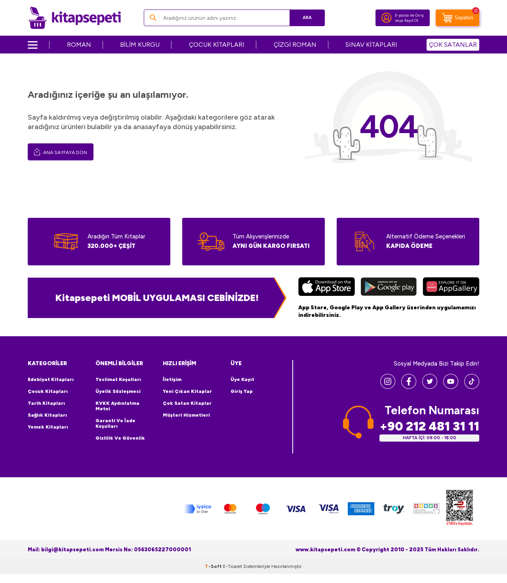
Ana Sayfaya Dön (60, 151)
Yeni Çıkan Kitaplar (187, 391)
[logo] (75, 18)
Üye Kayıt (242, 379)
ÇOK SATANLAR (453, 44)
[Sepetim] (457, 18)
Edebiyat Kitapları (51, 379)
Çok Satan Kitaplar (187, 403)
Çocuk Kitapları (48, 391)
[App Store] (326, 287)
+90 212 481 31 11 (429, 426)
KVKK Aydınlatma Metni (117, 406)
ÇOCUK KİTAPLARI (216, 44)
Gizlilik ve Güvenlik (120, 438)
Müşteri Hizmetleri (186, 415)
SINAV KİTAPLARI (371, 44)
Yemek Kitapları (48, 427)
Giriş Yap (242, 391)
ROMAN (79, 44)
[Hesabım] (386, 18)
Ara (307, 17)
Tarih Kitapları (46, 403)
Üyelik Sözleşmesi (118, 391)
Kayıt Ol (411, 20)
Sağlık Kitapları (47, 415)
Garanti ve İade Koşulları (115, 423)
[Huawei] (451, 287)
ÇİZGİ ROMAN (295, 44)
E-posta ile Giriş (409, 15)
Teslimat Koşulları (118, 379)
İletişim (172, 379)
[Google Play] (389, 287)
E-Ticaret (232, 566)
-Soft (214, 566)
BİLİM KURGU (140, 44)
